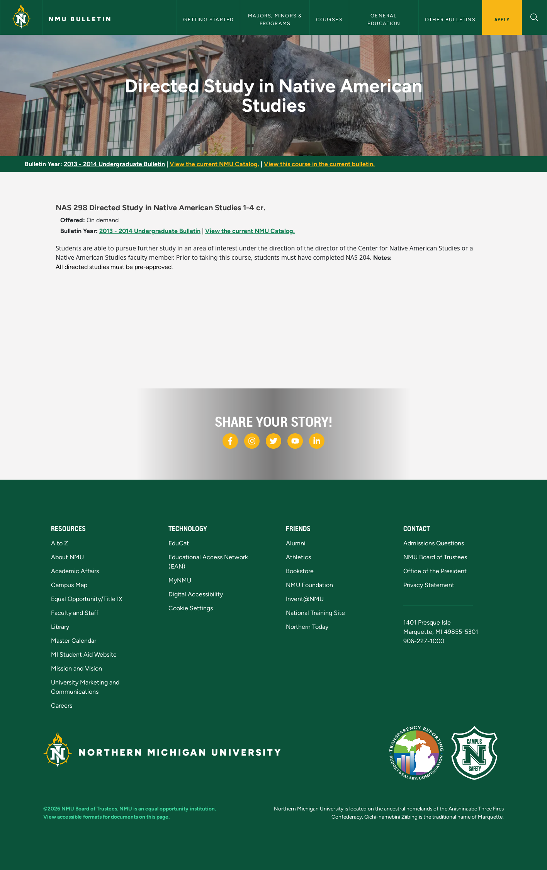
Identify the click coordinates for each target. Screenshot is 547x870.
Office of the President (435, 571)
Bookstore (300, 571)
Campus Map (69, 585)
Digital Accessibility (195, 594)
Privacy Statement (428, 585)
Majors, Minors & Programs (275, 19)
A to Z (59, 543)
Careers (61, 705)
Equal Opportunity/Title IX (86, 599)
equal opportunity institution (180, 808)
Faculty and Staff (75, 612)
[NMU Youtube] (295, 441)
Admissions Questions (433, 543)
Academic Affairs (75, 571)
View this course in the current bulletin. (319, 164)
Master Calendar (73, 640)
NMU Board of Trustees (435, 557)
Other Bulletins (450, 19)
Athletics (298, 557)
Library (60, 626)
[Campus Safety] (477, 752)
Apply (502, 19)
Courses (329, 19)
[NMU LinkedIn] (316, 441)
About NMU (67, 557)
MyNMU (179, 580)
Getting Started (208, 19)
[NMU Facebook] (230, 441)
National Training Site (315, 612)
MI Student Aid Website (84, 654)
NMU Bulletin (80, 19)
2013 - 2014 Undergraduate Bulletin (114, 164)
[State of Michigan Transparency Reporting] (420, 752)
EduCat (178, 543)
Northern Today (307, 626)
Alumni (296, 543)
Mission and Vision (76, 668)
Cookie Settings (190, 608)
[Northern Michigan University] (21, 17)
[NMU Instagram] (252, 441)
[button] (534, 16)
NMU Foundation (309, 585)
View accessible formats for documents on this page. (106, 817)
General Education (383, 19)
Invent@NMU (305, 599)
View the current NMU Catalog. (214, 164)
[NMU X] (273, 441)
